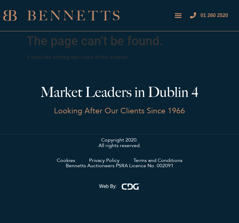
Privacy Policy (104, 161)
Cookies (66, 161)
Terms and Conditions (158, 161)
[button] (178, 15)
